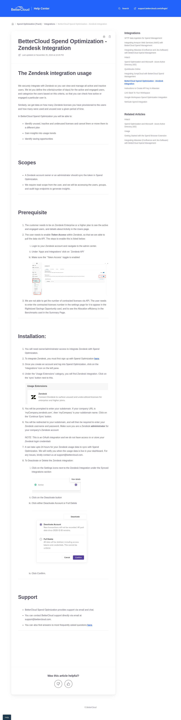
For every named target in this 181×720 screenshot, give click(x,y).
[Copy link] (109, 36)
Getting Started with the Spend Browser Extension (145, 136)
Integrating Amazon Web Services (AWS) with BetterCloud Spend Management (143, 44)
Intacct (127, 57)
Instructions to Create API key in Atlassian (141, 88)
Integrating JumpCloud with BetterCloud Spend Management (144, 75)
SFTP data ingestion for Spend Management (143, 38)
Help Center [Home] (41, 8)
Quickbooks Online (132, 69)
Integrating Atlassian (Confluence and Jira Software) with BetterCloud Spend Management (146, 51)
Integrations (49, 24)
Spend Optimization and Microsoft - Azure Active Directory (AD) (144, 63)
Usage (127, 131)
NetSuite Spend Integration (135, 102)
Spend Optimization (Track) (29, 24)
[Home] (20, 8)
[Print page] (104, 36)
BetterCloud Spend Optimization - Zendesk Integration (82, 24)
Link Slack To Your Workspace (137, 93)
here (96, 358)
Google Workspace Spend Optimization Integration (145, 97)
